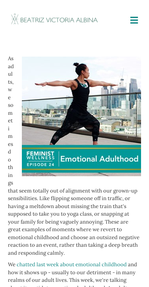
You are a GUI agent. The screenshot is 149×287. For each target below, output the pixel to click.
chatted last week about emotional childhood (72, 264)
